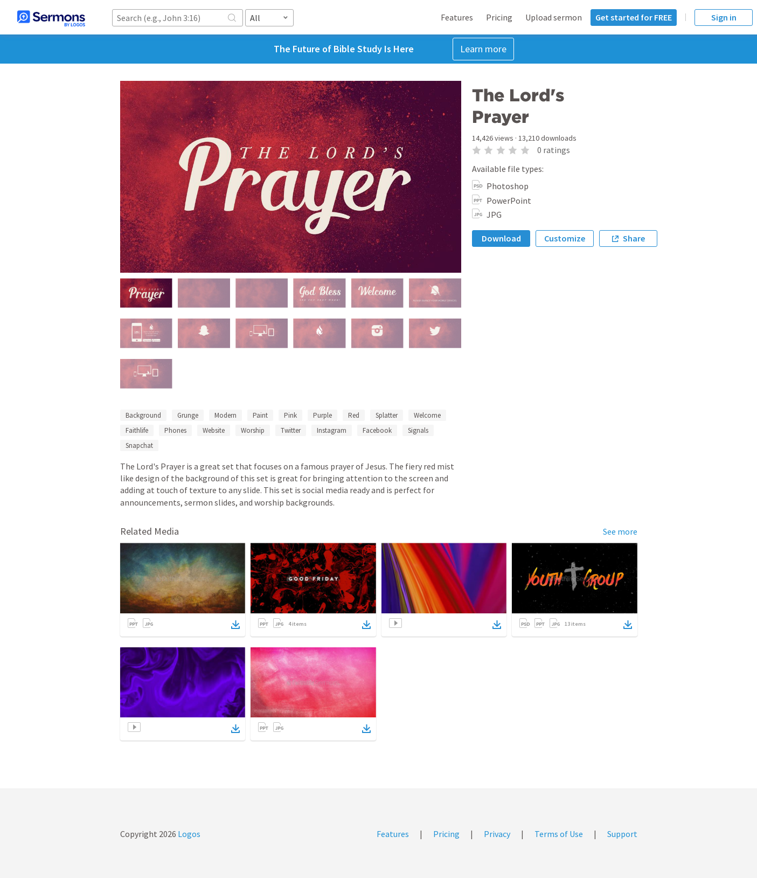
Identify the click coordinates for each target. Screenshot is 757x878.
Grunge (187, 415)
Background (143, 415)
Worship (253, 430)
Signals (418, 430)
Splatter (387, 415)
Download (501, 238)
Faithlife (137, 430)
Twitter (291, 430)
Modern (225, 415)
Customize (564, 238)
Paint (260, 415)
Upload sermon (553, 17)
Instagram (331, 430)
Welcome (427, 415)
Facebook (377, 430)
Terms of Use (558, 833)
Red (353, 415)
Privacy (497, 833)
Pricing (499, 17)
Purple (322, 415)
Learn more (483, 49)
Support (622, 833)
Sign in (724, 17)
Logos (188, 833)
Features (457, 17)
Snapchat (139, 445)
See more (620, 531)
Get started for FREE (633, 17)
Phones (175, 430)
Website (214, 430)
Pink (290, 415)
